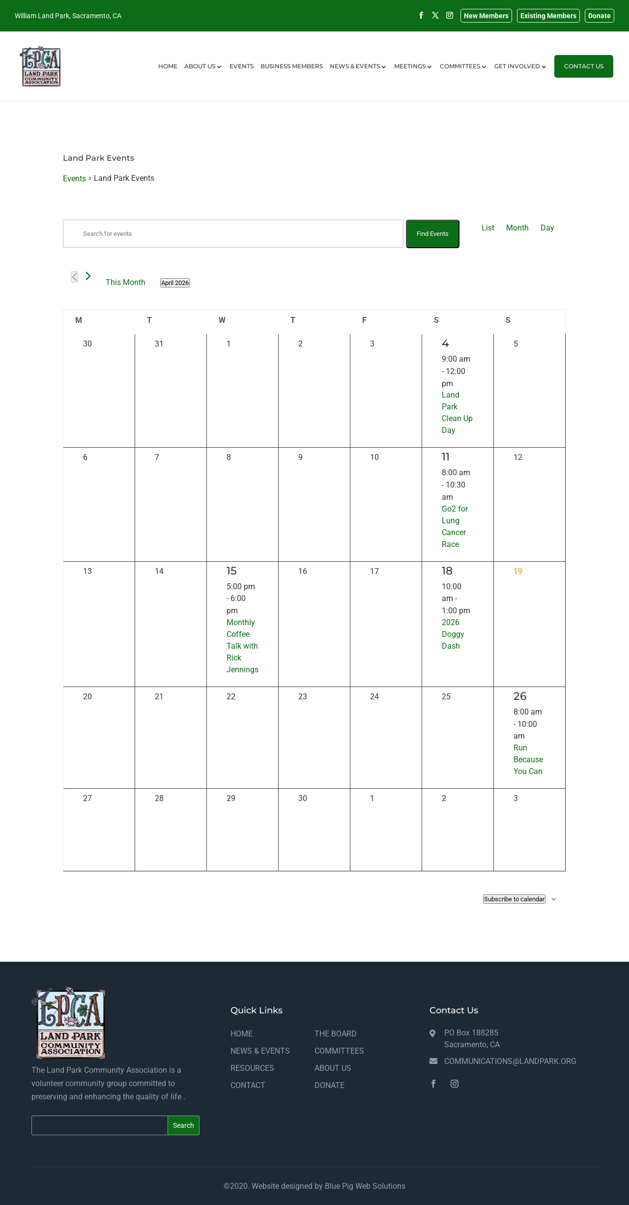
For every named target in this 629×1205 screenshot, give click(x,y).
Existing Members (548, 16)
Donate (599, 16)
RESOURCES (252, 1068)
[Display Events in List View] (488, 228)
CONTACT (247, 1085)
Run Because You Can (528, 759)
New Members (486, 16)
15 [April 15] (232, 570)
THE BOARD (335, 1033)
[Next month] (88, 276)
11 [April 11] (446, 456)
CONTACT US (583, 77)
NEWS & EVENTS (355, 77)
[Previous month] (74, 277)
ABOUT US (199, 77)
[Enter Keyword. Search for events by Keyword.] (233, 234)
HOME (167, 77)
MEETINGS (410, 77)
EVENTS (241, 77)
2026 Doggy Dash (453, 634)
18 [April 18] (447, 570)
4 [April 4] (445, 343)
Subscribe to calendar (514, 899)
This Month (125, 282)
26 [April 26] (520, 696)
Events (74, 178)
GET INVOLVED (517, 77)
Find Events (433, 233)
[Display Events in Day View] (547, 228)
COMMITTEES (460, 77)
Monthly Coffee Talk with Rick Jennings (242, 646)
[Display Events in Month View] (517, 228)
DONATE (329, 1085)
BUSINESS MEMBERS (291, 77)
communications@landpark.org (510, 1061)
